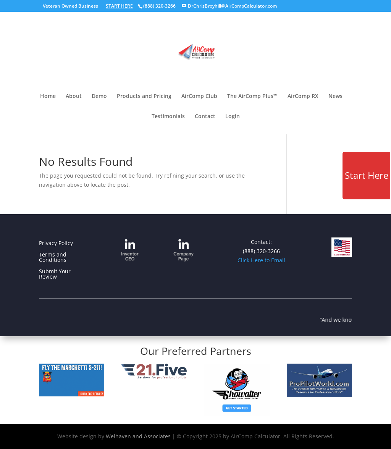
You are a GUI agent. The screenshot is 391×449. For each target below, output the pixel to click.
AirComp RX (303, 96)
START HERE (119, 6)
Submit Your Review (55, 274)
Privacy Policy (56, 244)
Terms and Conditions (52, 257)
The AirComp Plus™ (252, 96)
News (335, 96)
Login (232, 117)
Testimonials (168, 117)
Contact (205, 117)
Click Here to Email (261, 260)
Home (48, 96)
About (74, 96)
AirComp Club (199, 96)
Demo (99, 96)
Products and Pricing (144, 96)
